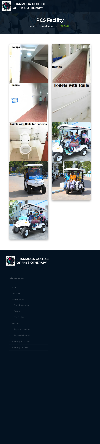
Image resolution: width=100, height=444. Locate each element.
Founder (15, 323)
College (17, 311)
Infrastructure (47, 26)
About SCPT (17, 288)
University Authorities (21, 342)
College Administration (22, 336)
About (32, 26)
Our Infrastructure (22, 305)
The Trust (16, 294)
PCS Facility (19, 317)
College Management (22, 330)
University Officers (20, 348)
